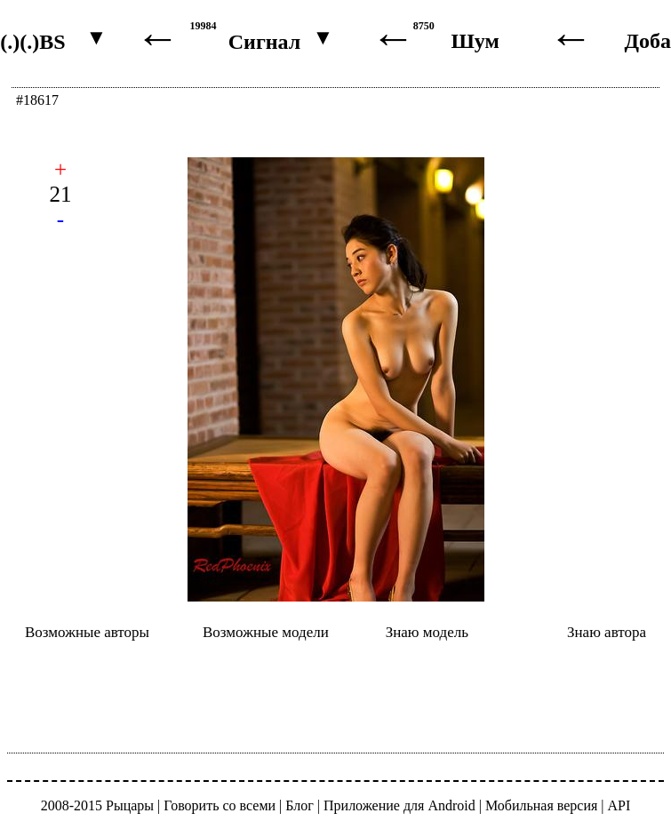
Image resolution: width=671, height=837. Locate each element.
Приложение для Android (399, 805)
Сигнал (264, 41)
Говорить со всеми (220, 805)
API (619, 805)
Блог (299, 805)
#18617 (37, 100)
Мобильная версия (541, 805)
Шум (475, 40)
